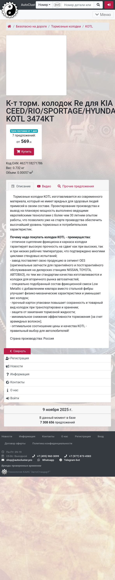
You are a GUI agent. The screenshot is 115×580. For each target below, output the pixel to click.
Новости (7, 436)
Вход (101, 436)
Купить (24, 151)
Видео (44, 186)
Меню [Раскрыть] (103, 14)
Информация (27, 436)
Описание (20, 186)
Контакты (48, 436)
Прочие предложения (76, 186)
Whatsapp (45, 459)
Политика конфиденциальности (52, 443)
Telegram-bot (69, 459)
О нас (64, 436)
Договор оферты (15, 443)
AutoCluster (29, 5)
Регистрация (83, 436)
